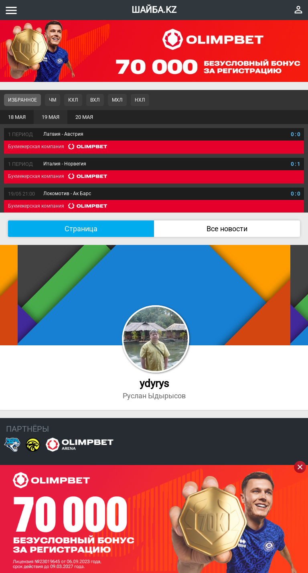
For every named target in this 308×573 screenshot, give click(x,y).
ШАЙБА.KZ (154, 10)
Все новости (227, 228)
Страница (81, 228)
